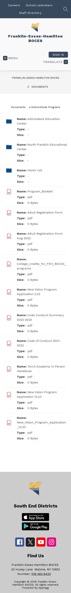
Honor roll (34, 170)
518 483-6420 (41, 574)
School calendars (39, 5)
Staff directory (30, 13)
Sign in (58, 54)
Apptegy (43, 587)
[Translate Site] (55, 62)
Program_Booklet (40, 191)
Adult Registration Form (44, 212)
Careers (14, 5)
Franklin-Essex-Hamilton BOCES (35, 77)
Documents (39, 86)
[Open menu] (10, 58)
